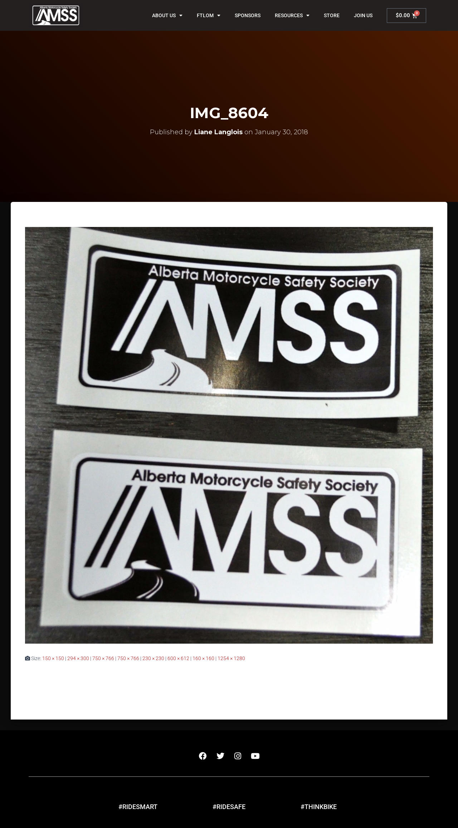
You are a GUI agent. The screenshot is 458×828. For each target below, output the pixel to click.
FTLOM (208, 15)
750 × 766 (103, 658)
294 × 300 (78, 658)
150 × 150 (53, 658)
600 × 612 (178, 658)
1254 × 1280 (231, 658)
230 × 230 (153, 658)
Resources (292, 15)
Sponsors (247, 15)
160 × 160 (203, 658)
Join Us (363, 15)
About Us (167, 15)
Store (332, 15)
